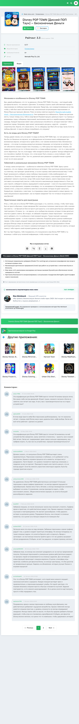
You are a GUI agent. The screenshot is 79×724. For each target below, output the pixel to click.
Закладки (42, 28)
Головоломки (29, 49)
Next (51, 628)
